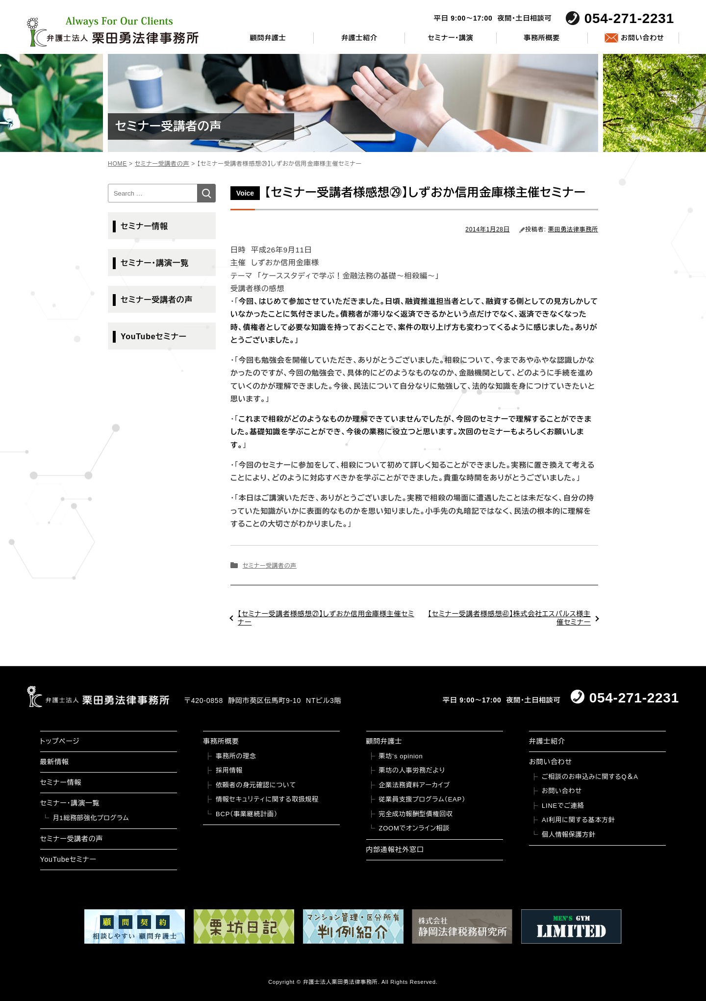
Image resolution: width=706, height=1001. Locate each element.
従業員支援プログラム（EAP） (422, 799)
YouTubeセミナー (154, 336)
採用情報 (229, 770)
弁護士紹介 (359, 38)
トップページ (60, 741)
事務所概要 (542, 38)
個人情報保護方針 (569, 834)
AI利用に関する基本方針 (578, 820)
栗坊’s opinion (401, 756)
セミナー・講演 (450, 38)
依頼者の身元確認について (256, 785)
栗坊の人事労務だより (412, 770)
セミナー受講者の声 (270, 565)
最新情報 (54, 762)
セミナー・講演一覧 (155, 263)
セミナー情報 (144, 226)
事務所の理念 (236, 756)
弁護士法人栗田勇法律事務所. (341, 982)
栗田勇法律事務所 (573, 229)
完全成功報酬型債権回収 (416, 814)
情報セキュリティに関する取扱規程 (267, 799)
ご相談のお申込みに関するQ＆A (590, 776)
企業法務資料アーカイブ (415, 785)
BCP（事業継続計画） (246, 814)
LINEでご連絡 (563, 805)
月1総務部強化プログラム (91, 818)
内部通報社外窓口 (395, 849)
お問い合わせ (642, 38)
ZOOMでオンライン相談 (414, 828)
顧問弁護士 (268, 38)
